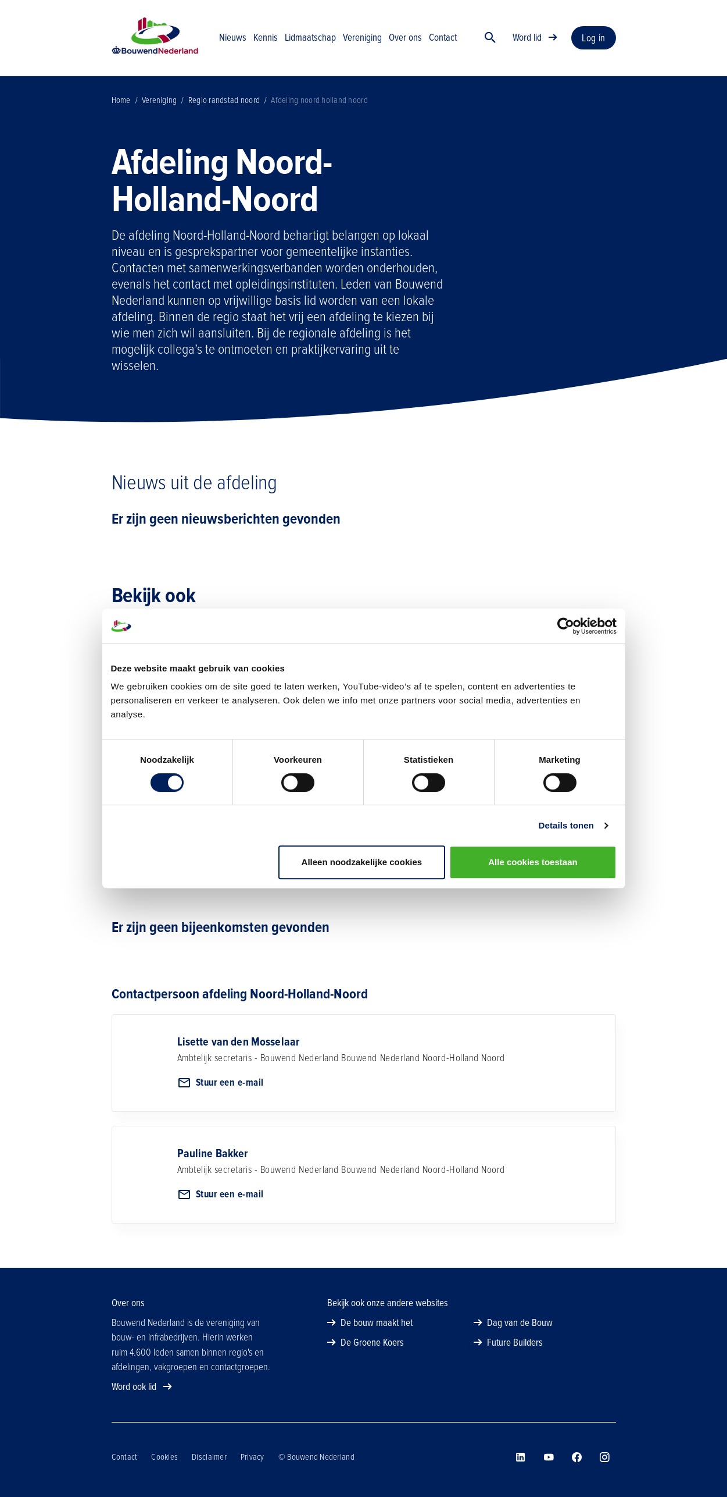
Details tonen (566, 825)
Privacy (252, 1457)
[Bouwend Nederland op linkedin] (520, 1457)
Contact (125, 1457)
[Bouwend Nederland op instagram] (604, 1457)
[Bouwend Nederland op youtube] (548, 1457)
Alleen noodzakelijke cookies (362, 862)
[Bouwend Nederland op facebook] (576, 1457)
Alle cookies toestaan (532, 862)
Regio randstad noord (224, 100)
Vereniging (159, 100)
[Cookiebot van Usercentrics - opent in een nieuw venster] (566, 626)
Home (121, 100)
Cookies (164, 1457)
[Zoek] (490, 38)
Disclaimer (209, 1457)
